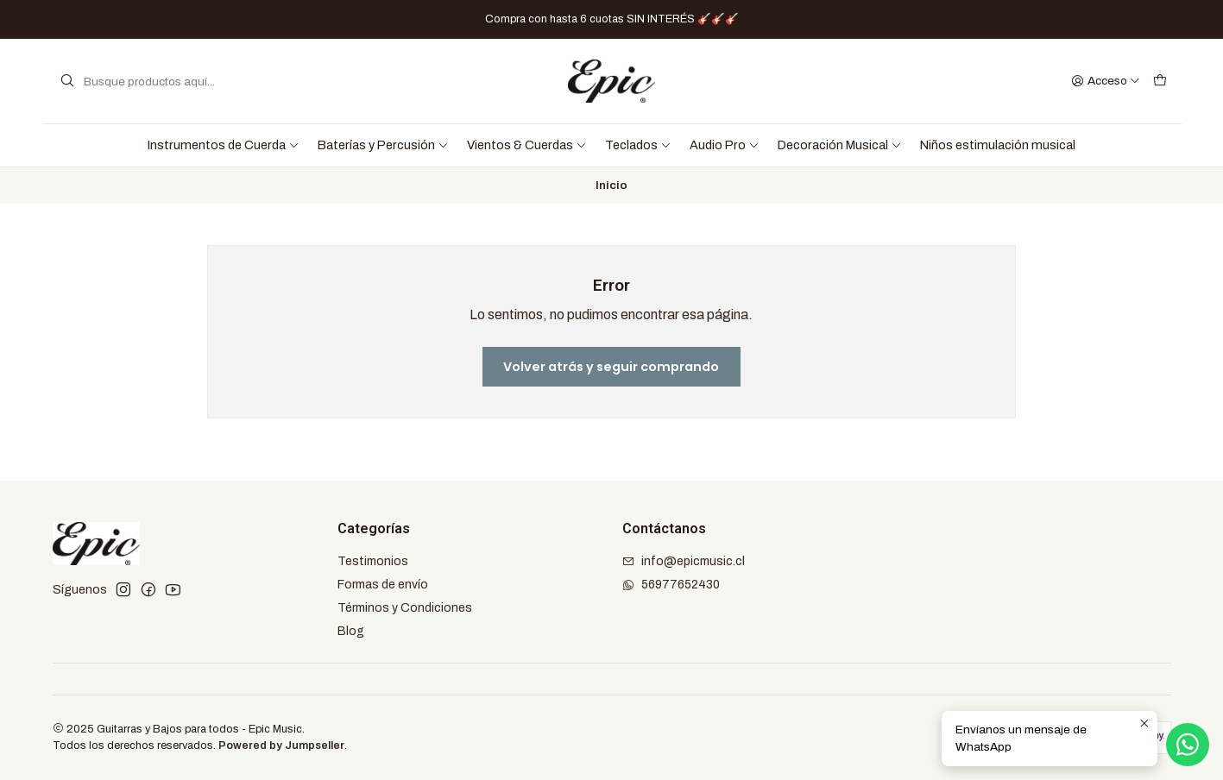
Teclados (638, 145)
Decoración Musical (840, 145)
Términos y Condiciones (404, 607)
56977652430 (671, 584)
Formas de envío (382, 584)
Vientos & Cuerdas (527, 145)
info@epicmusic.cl (683, 561)
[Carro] (1160, 81)
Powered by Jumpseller (281, 745)
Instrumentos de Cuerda (223, 145)
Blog (350, 631)
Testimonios (372, 561)
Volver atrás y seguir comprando (611, 366)
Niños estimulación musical (997, 145)
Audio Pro (725, 145)
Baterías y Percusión (383, 145)
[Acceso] (1105, 81)
